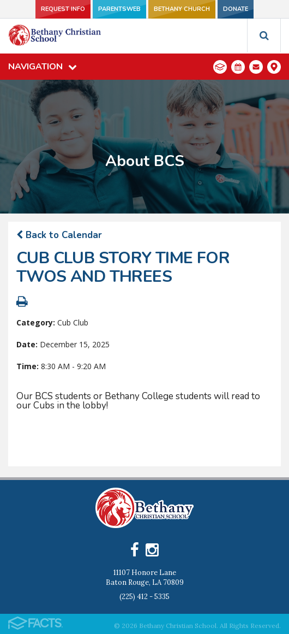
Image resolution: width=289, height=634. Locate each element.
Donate (235, 9)
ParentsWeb (119, 9)
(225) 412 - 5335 (144, 596)
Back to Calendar (59, 235)
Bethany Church (182, 9)
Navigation (42, 67)
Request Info (63, 9)
